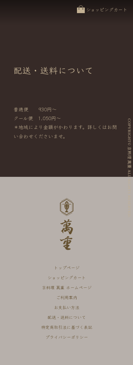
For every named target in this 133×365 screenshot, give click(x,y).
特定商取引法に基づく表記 (66, 327)
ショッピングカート (106, 9)
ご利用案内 (66, 297)
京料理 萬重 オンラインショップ (22, 16)
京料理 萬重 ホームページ (67, 287)
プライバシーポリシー (66, 337)
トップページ (66, 267)
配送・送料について (67, 317)
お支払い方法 (66, 307)
